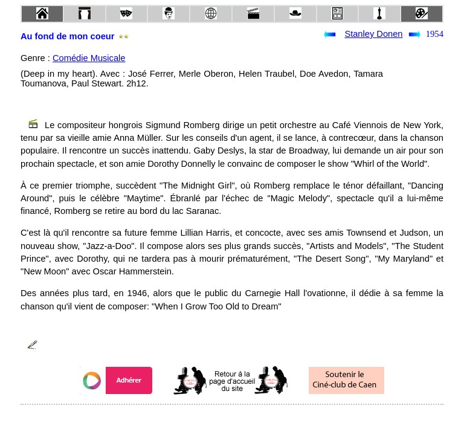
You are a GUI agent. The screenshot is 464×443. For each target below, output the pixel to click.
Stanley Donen (373, 34)
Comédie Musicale (89, 58)
